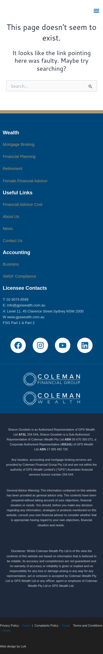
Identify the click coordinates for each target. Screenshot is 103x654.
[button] (96, 10)
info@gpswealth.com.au (26, 305)
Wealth (11, 132)
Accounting (16, 252)
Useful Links (17, 192)
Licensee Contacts (25, 288)
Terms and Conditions (87, 625)
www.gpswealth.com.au (25, 317)
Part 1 (16, 323)
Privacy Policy (9, 625)
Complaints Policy (46, 625)
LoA (23, 646)
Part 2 (30, 323)
